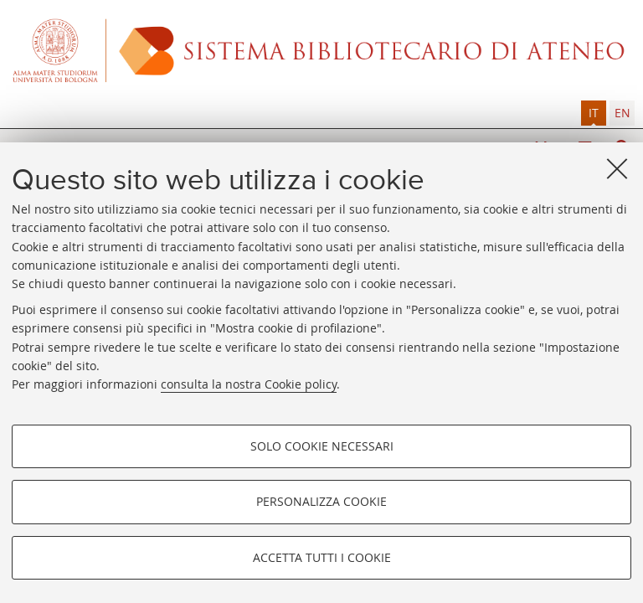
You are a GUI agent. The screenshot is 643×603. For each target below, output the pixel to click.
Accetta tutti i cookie (322, 557)
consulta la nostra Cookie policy (249, 384)
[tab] (593, 113)
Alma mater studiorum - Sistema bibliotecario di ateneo (321, 50)
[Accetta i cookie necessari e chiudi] (617, 168)
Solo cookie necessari (322, 446)
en (622, 113)
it (594, 113)
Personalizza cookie (321, 501)
